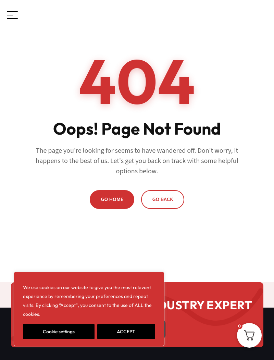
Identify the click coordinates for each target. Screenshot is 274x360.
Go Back (162, 199)
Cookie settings (59, 331)
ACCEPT (126, 331)
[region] (89, 309)
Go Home (112, 199)
